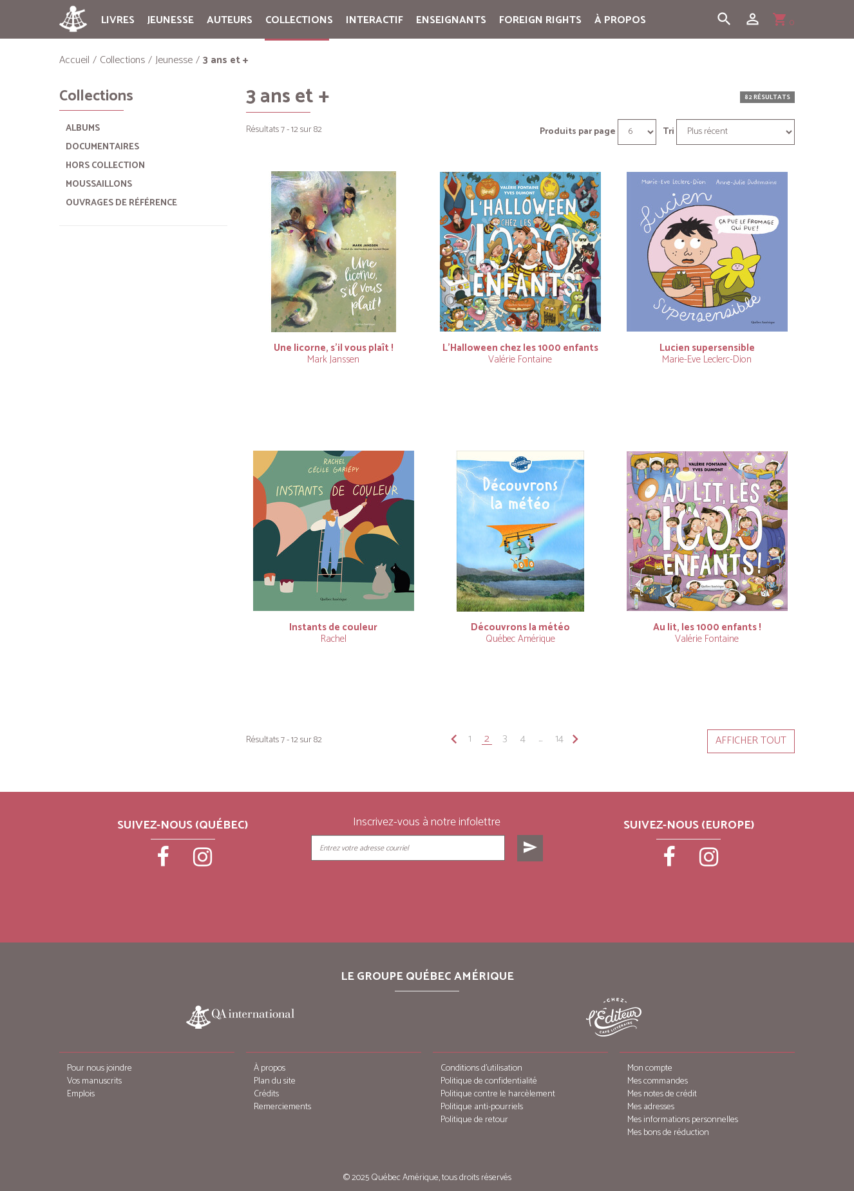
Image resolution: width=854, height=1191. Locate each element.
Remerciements (282, 1107)
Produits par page (578, 132)
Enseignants (451, 20)
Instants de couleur (333, 627)
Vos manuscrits (94, 1081)
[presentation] (428, 893)
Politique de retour (474, 1119)
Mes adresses (650, 1107)
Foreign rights (540, 20)
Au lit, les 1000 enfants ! (707, 627)
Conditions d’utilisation (481, 1068)
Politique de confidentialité (489, 1081)
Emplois (81, 1094)
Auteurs (229, 20)
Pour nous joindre (99, 1068)
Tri (668, 132)
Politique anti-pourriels (482, 1107)
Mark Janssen (333, 360)
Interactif (374, 20)
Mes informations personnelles (682, 1119)
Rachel (333, 639)
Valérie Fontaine (520, 360)
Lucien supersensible (707, 348)
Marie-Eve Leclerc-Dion (707, 360)
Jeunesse (170, 20)
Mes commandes (657, 1081)
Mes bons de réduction (668, 1132)
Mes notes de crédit (662, 1094)
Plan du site (275, 1081)
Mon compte (649, 1068)
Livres (118, 20)
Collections (299, 20)
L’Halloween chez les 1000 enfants (520, 348)
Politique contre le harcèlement (498, 1094)
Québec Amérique (520, 639)
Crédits (266, 1094)
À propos (620, 20)
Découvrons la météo (520, 627)
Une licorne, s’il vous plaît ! (334, 348)
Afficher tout (751, 740)
